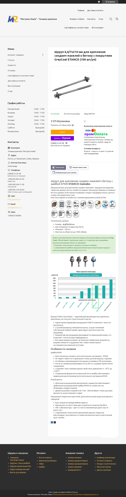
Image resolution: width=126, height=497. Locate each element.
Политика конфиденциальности (87, 494)
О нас (101, 19)
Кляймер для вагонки (106, 458)
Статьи (11, 60)
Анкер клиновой (75, 467)
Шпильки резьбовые (48, 461)
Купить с (62, 138)
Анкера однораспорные (78, 464)
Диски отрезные (104, 470)
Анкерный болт (74, 470)
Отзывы (11, 70)
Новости (12, 65)
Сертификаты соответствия (76, 28)
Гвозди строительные (106, 464)
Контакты (91, 19)
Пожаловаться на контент (63, 494)
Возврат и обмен (77, 19)
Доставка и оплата (95, 10)
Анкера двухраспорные (78, 461)
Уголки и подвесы (104, 461)
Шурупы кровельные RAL (20, 466)
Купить (62, 132)
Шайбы (42, 467)
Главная (81, 10)
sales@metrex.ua (15, 208)
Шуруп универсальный (19, 469)
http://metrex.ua (14, 199)
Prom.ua (74, 492)
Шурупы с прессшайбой (20, 463)
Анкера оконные (75, 458)
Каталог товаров (16, 55)
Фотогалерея (97, 28)
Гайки (41, 464)
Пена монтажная (104, 467)
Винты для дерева (18, 472)
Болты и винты (45, 458)
